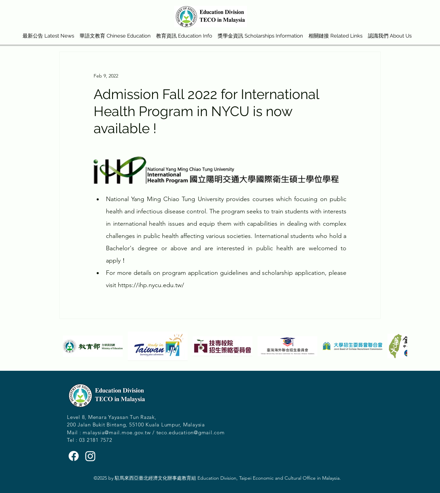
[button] (115, 32)
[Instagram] (90, 456)
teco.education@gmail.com (190, 432)
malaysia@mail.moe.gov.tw (117, 432)
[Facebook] (73, 456)
